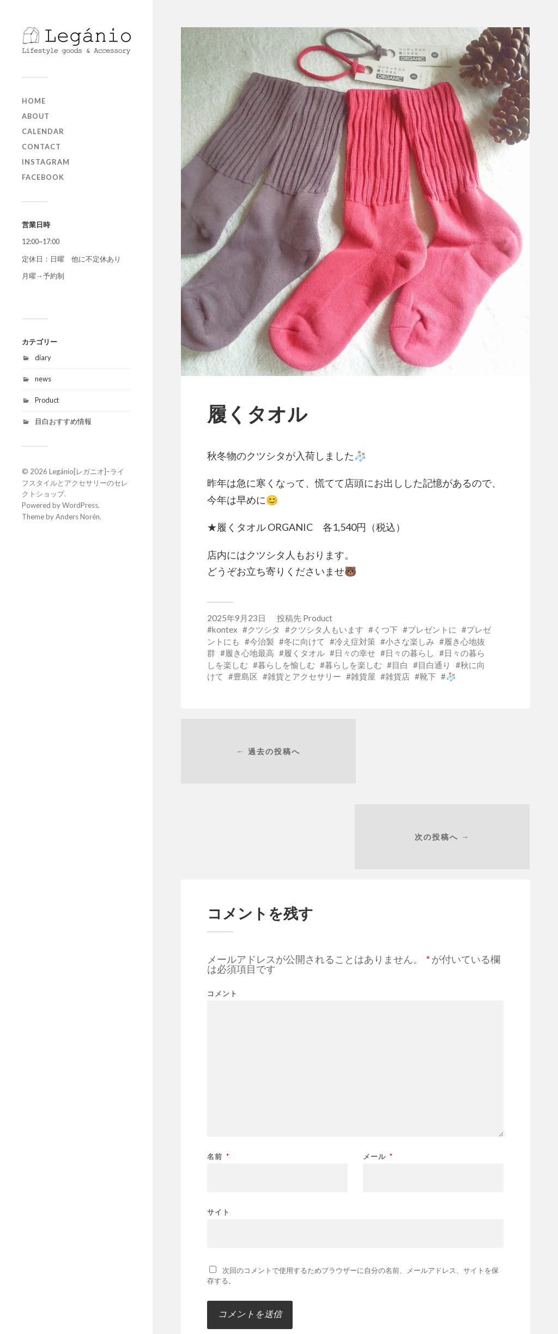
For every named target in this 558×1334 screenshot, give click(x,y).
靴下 (428, 676)
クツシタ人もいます (326, 629)
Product (47, 400)
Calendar (43, 131)
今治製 (262, 641)
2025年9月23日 (236, 618)
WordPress (80, 505)
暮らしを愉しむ (286, 665)
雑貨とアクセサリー (304, 676)
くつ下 (385, 629)
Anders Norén (78, 516)
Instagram (46, 161)
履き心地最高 (249, 653)
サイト (218, 1127)
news (43, 378)
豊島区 (245, 676)
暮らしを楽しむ (353, 665)
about (36, 116)
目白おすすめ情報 (63, 421)
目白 (400, 665)
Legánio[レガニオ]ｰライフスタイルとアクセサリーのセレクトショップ (75, 483)
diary (43, 357)
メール (378, 1072)
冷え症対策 (355, 641)
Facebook (43, 177)
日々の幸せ (355, 653)
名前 (218, 1072)
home (34, 100)
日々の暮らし (409, 653)
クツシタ (263, 629)
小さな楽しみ (409, 641)
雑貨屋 (363, 676)
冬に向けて (304, 641)
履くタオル (304, 653)
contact (41, 146)
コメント (222, 909)
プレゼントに (432, 629)
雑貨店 (397, 676)
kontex (225, 629)
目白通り (434, 665)
